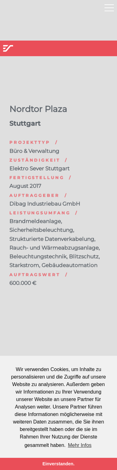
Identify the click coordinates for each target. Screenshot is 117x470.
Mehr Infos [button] (80, 445)
